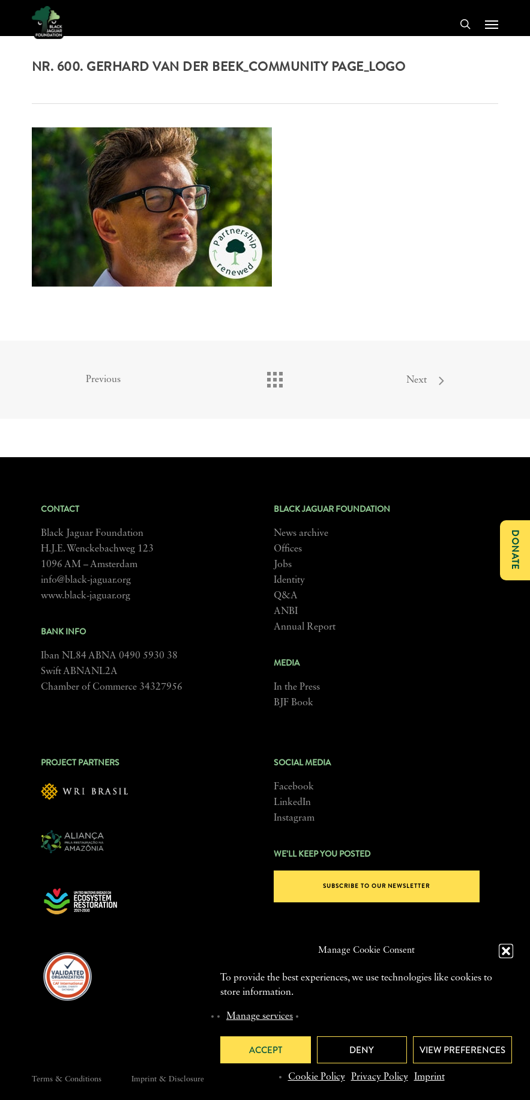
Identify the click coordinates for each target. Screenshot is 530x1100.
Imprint (429, 1077)
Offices (288, 549)
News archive (301, 533)
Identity (289, 580)
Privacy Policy (379, 1077)
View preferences (462, 1050)
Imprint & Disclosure (167, 1079)
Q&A (286, 596)
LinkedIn (292, 802)
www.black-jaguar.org (85, 596)
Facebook (294, 787)
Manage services (259, 1016)
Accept (265, 1050)
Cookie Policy (316, 1077)
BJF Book (293, 703)
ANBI (286, 611)
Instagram (294, 818)
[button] (506, 951)
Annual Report (305, 627)
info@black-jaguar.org (86, 580)
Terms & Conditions (66, 1079)
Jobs (283, 565)
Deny (361, 1050)
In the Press (297, 687)
